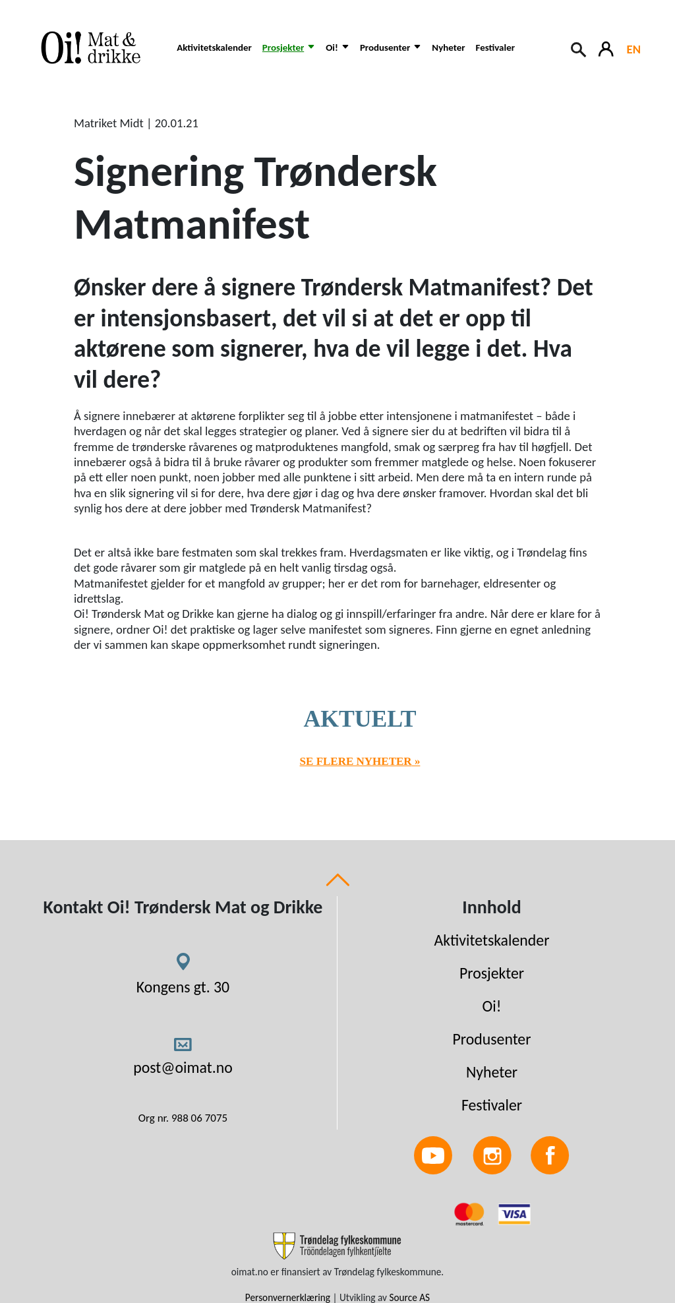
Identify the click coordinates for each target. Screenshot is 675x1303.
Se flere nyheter (356, 761)
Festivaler (495, 47)
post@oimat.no (183, 1067)
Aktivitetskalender (214, 47)
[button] (288, 54)
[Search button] (579, 48)
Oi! (492, 1005)
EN (634, 49)
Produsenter (491, 1038)
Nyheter (448, 47)
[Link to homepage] (97, 47)
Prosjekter (491, 973)
